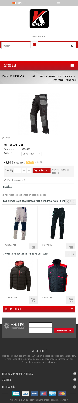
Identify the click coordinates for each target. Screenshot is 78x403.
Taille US (8, 153)
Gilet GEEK (48, 297)
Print (8, 137)
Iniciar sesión (38, 36)
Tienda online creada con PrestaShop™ (49, 400)
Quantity (9, 170)
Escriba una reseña (16, 180)
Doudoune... (12, 297)
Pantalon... (11, 245)
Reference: (9, 149)
